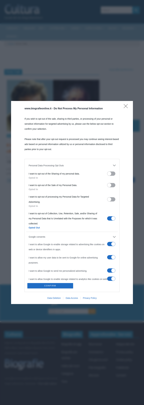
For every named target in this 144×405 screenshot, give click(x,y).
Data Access (72, 298)
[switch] (111, 173)
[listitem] (72, 165)
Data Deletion (54, 298)
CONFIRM (50, 285)
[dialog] (72, 202)
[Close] (127, 107)
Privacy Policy (90, 298)
